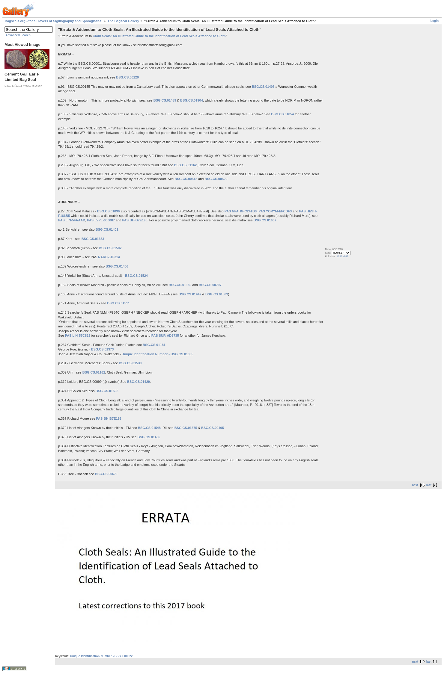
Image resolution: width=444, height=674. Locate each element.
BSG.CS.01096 (108, 211)
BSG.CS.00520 (216, 179)
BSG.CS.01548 (149, 428)
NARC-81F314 (109, 257)
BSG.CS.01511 (118, 303)
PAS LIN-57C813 (78, 335)
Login (435, 20)
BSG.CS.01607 (265, 220)
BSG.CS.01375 (185, 428)
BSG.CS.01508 (107, 391)
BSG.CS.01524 (136, 275)
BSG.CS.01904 (191, 100)
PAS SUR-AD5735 (165, 335)
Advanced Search (18, 35)
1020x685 (342, 256)
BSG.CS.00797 (210, 285)
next (415, 485)
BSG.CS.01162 (185, 165)
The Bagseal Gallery (123, 21)
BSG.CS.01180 (180, 285)
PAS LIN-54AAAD (71, 220)
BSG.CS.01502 (110, 248)
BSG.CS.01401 (107, 229)
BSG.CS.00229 (127, 77)
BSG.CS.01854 (282, 114)
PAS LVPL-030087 (101, 220)
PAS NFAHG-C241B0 (241, 211)
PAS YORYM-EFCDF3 (275, 211)
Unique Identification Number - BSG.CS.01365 (157, 354)
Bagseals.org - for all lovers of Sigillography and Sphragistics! (54, 21)
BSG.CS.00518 (185, 179)
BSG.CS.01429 (138, 381)
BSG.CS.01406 (263, 86)
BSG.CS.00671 (106, 474)
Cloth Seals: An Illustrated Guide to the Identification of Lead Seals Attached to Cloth (159, 36)
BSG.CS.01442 (190, 294)
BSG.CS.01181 (154, 345)
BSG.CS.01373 (102, 349)
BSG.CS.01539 (130, 363)
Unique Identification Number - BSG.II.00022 (101, 656)
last (428, 485)
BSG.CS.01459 (164, 100)
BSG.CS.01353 (93, 239)
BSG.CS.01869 (216, 294)
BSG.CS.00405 (212, 428)
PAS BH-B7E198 (134, 220)
